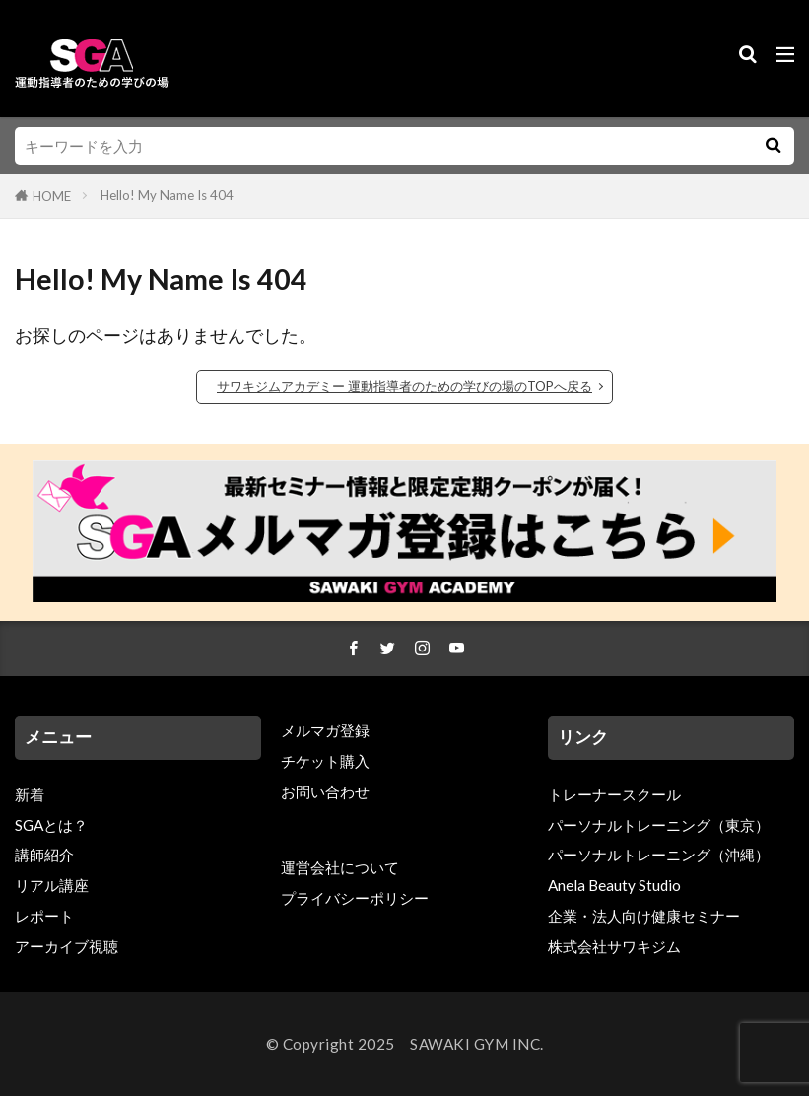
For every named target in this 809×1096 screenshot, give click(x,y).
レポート (44, 916)
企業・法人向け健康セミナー (644, 916)
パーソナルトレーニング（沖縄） (659, 855)
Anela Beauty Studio (614, 886)
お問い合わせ (325, 791)
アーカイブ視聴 (66, 946)
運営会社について (340, 867)
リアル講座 (52, 886)
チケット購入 (325, 761)
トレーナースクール (614, 794)
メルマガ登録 (325, 730)
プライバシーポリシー (355, 898)
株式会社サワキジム (614, 946)
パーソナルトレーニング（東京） (659, 825)
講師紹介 (44, 855)
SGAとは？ (51, 825)
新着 (29, 794)
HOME (52, 196)
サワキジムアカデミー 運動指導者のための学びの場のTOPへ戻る (404, 386)
